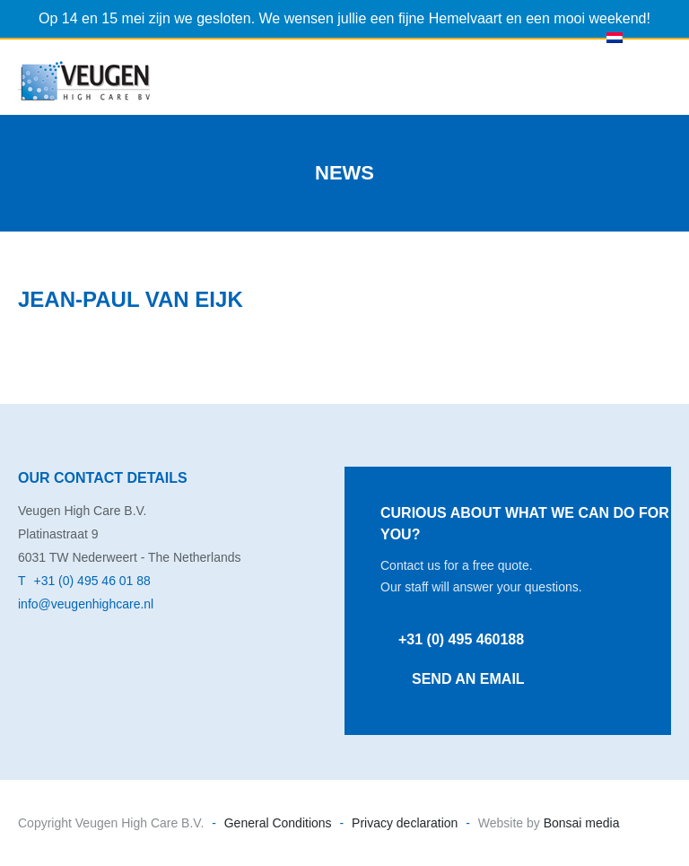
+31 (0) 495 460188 (461, 639)
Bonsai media (580, 823)
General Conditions (278, 823)
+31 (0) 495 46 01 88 (91, 580)
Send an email (468, 679)
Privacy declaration (405, 823)
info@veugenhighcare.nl (85, 604)
